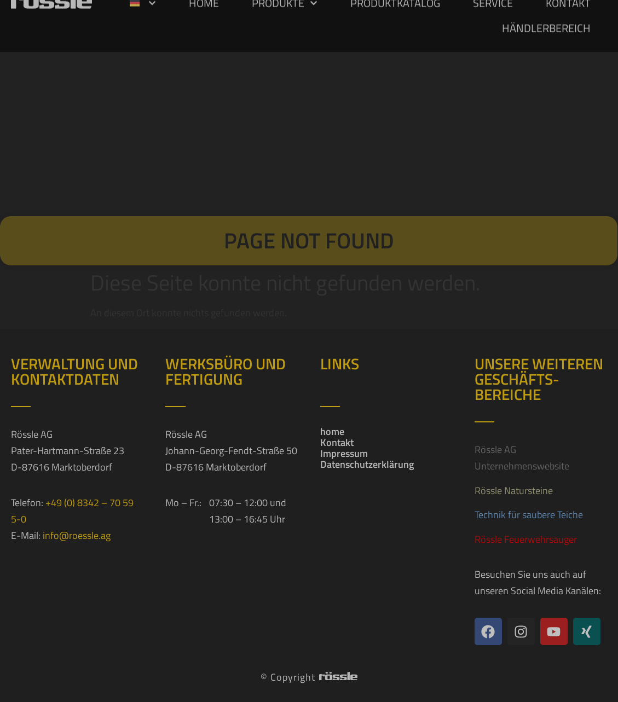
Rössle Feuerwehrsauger (526, 539)
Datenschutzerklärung (367, 464)
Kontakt (337, 442)
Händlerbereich (546, 15)
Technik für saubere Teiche (529, 514)
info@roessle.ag (77, 535)
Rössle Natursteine (514, 490)
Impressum (344, 453)
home (332, 431)
